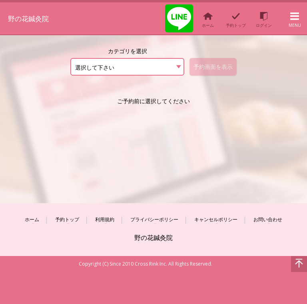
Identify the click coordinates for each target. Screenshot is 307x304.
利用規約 (104, 220)
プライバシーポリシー (154, 220)
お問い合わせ (267, 220)
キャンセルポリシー (215, 220)
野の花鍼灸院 (34, 17)
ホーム (32, 220)
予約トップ (67, 220)
